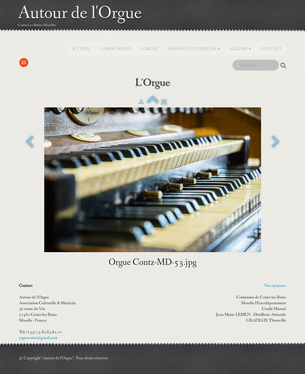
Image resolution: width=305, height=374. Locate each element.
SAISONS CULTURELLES (194, 49)
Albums (241, 49)
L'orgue (149, 49)
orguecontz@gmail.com (38, 338)
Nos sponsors (275, 286)
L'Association (115, 49)
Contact (271, 49)
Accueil (80, 49)
